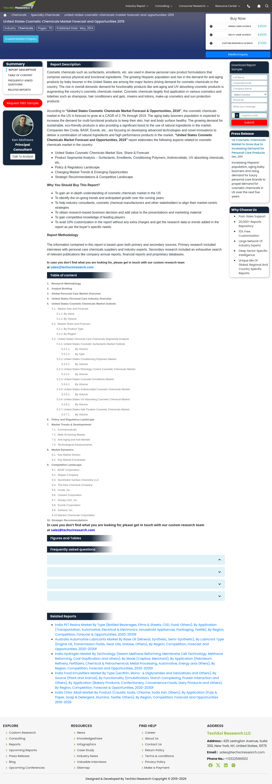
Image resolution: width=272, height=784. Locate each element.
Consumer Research (194, 6)
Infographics (84, 744)
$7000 (262, 43)
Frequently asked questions (20, 82)
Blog (10, 762)
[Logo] (19, 5)
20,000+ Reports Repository (250, 224)
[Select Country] (249, 94)
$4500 (262, 35)
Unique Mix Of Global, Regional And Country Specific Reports (253, 266)
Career (148, 732)
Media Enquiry (238, 54)
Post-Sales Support (252, 216)
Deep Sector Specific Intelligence (253, 253)
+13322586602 (236, 758)
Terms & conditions (157, 756)
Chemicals (19, 15)
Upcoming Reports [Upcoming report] (21, 750)
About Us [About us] (149, 738)
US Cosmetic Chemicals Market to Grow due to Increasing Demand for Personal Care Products (249, 146)
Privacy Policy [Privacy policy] (153, 762)
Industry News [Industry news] (85, 756)
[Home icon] (258, 6)
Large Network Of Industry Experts (250, 243)
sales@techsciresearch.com (72, 267)
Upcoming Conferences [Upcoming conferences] (25, 767)
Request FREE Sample (23, 103)
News (79, 732)
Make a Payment (155, 767)
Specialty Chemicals (45, 15)
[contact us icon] (248, 6)
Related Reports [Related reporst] (19, 90)
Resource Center (228, 6)
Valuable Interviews (89, 762)
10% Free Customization (249, 233)
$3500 (262, 26)
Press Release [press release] (17, 756)
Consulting (164, 6)
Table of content (20, 75)
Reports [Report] (12, 744)
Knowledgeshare (87, 738)
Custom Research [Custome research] (20, 732)
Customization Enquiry (21, 39)
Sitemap (81, 767)
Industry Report (137, 6)
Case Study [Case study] (83, 750)
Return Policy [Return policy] (152, 750)
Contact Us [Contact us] (151, 744)
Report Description (22, 70)
